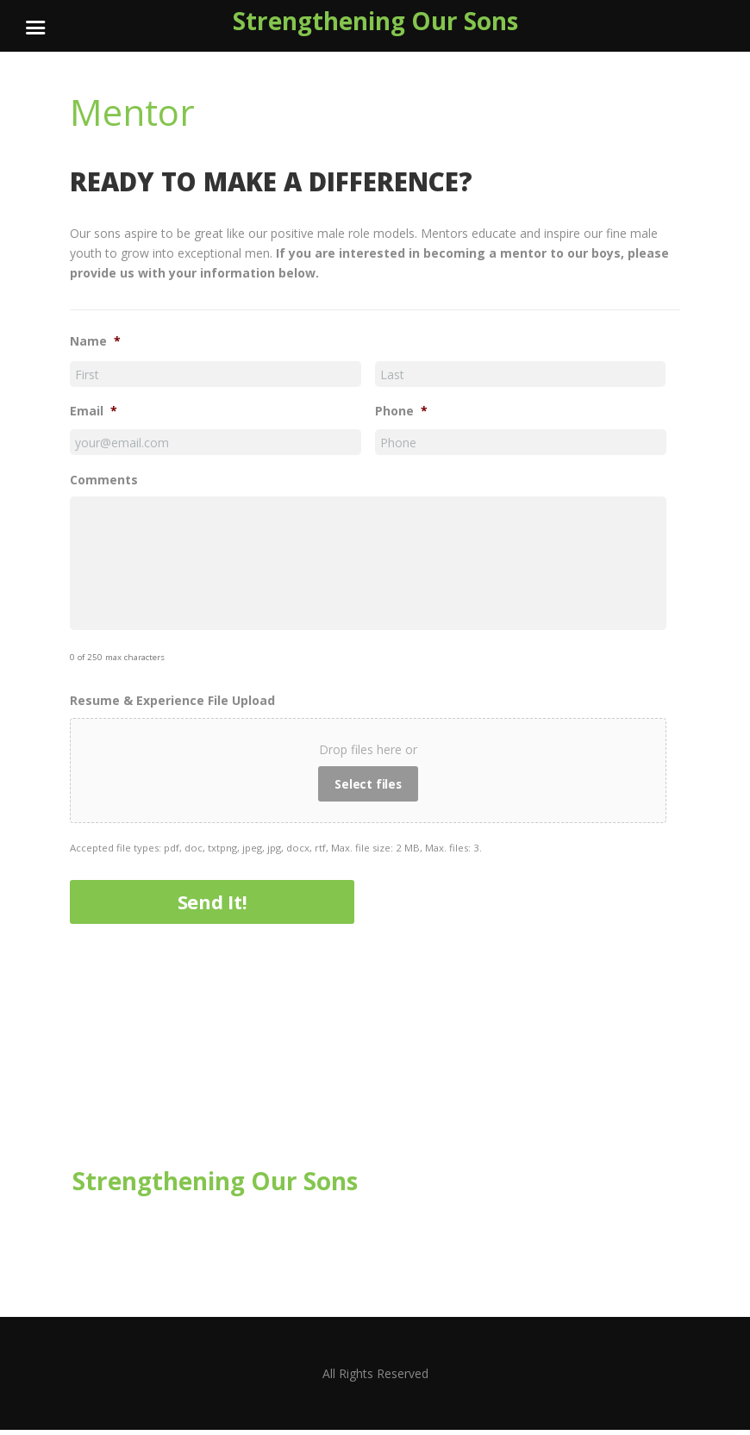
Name (95, 342)
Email (93, 412)
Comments (104, 481)
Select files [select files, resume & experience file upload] (368, 789)
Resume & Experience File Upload (172, 706)
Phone (401, 412)
